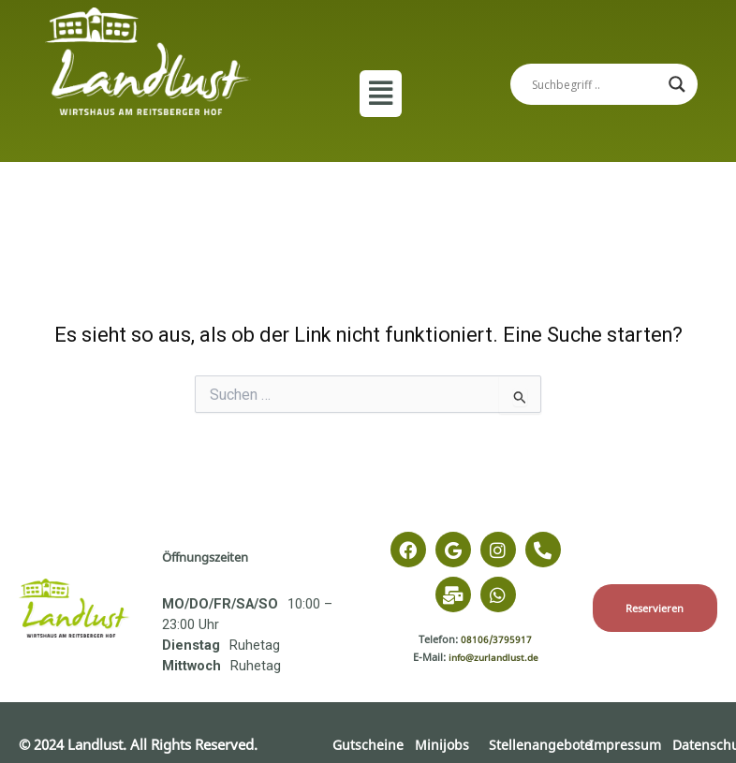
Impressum (626, 744)
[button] (381, 93)
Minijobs (443, 744)
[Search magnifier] (677, 84)
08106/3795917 (497, 639)
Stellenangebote (541, 744)
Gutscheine (368, 744)
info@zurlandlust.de (493, 657)
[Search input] (595, 84)
